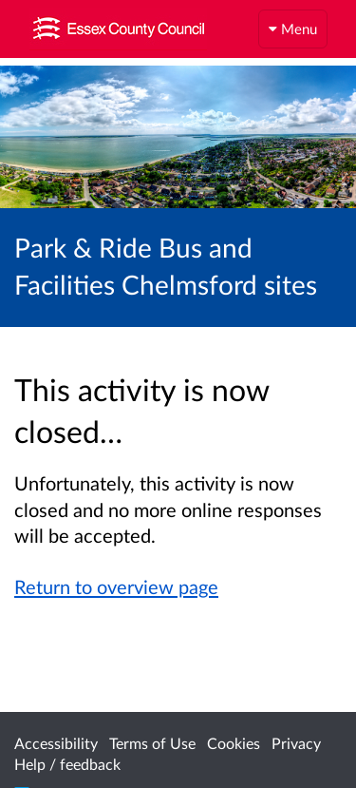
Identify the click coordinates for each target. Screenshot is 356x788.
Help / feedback (67, 764)
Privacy (296, 743)
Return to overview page (116, 586)
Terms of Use (152, 743)
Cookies (233, 743)
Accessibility (56, 743)
